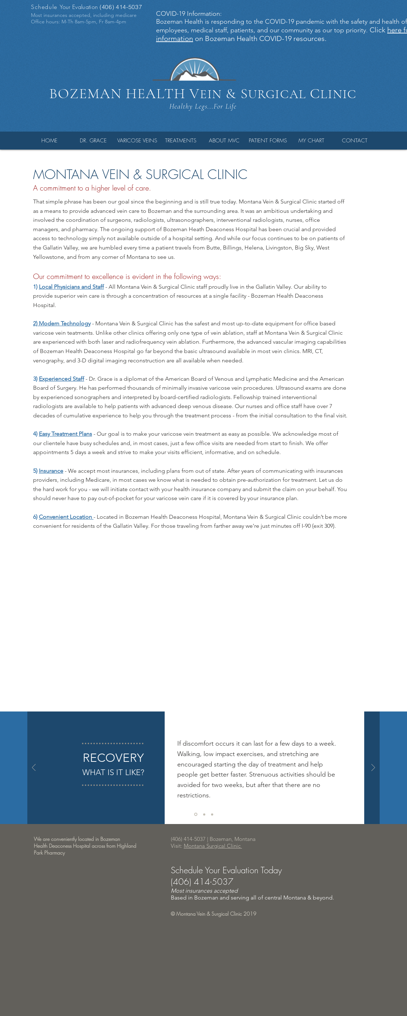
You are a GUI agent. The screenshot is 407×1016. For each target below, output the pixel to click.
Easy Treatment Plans (65, 433)
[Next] (373, 768)
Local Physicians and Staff (71, 286)
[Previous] (34, 768)
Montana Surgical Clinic (213, 845)
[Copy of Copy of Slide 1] (195, 814)
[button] (93, 140)
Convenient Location (66, 516)
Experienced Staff (61, 378)
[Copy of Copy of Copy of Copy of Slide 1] (212, 814)
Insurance (51, 470)
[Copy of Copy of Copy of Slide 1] (204, 814)
